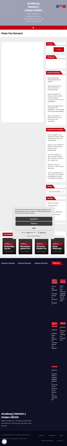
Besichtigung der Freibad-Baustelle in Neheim (54, 79)
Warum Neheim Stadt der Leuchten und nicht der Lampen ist (55, 158)
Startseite (41, 435)
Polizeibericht (51, 435)
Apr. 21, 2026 (41, 251)
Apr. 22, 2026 (25, 251)
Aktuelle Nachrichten (8, 244)
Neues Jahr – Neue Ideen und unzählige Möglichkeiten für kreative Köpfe (62, 293)
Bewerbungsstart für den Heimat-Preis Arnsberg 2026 (54, 87)
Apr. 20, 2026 (57, 251)
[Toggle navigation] (33, 27)
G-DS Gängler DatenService (21, 434)
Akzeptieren (34, 219)
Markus (50, 145)
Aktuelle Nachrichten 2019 (55, 323)
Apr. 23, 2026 (9, 251)
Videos (61, 435)
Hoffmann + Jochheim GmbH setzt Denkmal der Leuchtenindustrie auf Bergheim (54, 339)
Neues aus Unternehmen (55, 282)
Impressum (60, 440)
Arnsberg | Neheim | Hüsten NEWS (33, 7)
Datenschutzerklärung (47, 440)
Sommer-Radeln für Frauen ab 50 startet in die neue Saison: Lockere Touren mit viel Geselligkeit (55, 97)
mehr (34, 228)
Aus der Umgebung (54, 280)
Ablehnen (34, 223)
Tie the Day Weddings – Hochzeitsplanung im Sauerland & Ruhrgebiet (54, 295)
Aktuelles (62, 280)
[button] (64, 27)
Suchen (50, 44)
